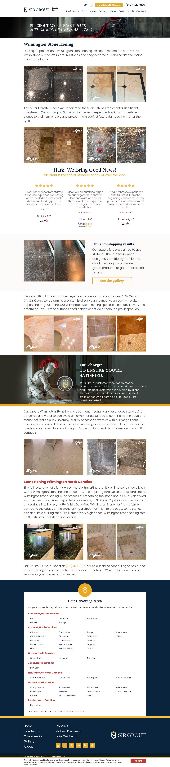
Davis (32, 648)
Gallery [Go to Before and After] (103, 11)
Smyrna (91, 644)
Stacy (90, 648)
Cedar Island (36, 644)
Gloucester (64, 636)
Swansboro (121, 632)
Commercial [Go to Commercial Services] (89, 11)
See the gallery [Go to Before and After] (112, 281)
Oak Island (64, 618)
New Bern (91, 658)
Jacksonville (64, 687)
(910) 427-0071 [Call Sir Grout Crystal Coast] (135, 5)
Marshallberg (65, 644)
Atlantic (34, 632)
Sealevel (91, 640)
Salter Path (92, 636)
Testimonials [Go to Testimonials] (126, 11)
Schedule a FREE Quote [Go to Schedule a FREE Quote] (109, 5)
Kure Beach (64, 677)
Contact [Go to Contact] (141, 11)
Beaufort (34, 640)
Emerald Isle (64, 632)
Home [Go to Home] (28, 726)
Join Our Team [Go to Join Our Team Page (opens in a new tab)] (67, 736)
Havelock (63, 658)
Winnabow (92, 618)
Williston (119, 636)
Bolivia (33, 618)
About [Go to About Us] (113, 11)
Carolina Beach (37, 677)
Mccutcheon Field (67, 695)
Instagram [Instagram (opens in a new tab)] (58, 745)
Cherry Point (36, 658)
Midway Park (93, 687)
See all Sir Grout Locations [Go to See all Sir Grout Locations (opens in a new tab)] (71, 711)
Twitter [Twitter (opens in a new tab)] (71, 745)
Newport (91, 632)
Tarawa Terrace (124, 691)
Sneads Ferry (93, 691)
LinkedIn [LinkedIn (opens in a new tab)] (85, 745)
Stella (89, 695)
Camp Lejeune (37, 687)
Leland (33, 622)
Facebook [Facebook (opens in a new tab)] (64, 745)
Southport (64, 622)
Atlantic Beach (37, 636)
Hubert (33, 695)
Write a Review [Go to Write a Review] (85, 5)
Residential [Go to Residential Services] (72, 11)
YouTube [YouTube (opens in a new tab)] (78, 745)
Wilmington (92, 677)
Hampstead (36, 705)
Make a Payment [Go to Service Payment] (68, 731)
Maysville (63, 691)
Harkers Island (66, 640)
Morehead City (66, 648)
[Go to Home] (43, 9)
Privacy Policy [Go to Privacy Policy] (105, 760)
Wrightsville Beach (124, 677)
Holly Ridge (35, 691)
